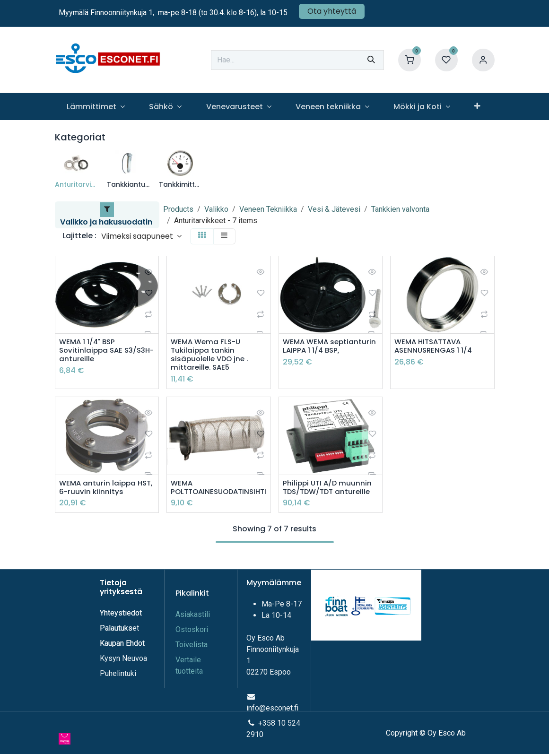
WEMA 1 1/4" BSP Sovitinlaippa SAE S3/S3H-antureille (93, 351)
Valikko (216, 209)
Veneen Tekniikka (268, 209)
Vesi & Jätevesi (334, 209)
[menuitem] (96, 106)
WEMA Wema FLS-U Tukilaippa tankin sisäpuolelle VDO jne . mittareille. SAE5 (211, 356)
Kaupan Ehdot (122, 643)
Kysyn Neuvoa (123, 658)
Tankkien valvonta (400, 209)
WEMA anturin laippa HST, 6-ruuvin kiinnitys (101, 490)
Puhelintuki (118, 673)
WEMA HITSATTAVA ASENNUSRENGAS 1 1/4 (435, 346)
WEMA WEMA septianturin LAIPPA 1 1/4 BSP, (328, 351)
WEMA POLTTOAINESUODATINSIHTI (219, 490)
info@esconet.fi (272, 707)
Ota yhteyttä (331, 11)
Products (178, 209)
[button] (141, 236)
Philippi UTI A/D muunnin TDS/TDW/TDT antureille (329, 490)
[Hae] (371, 60)
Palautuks (116, 628)
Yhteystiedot (122, 612)
